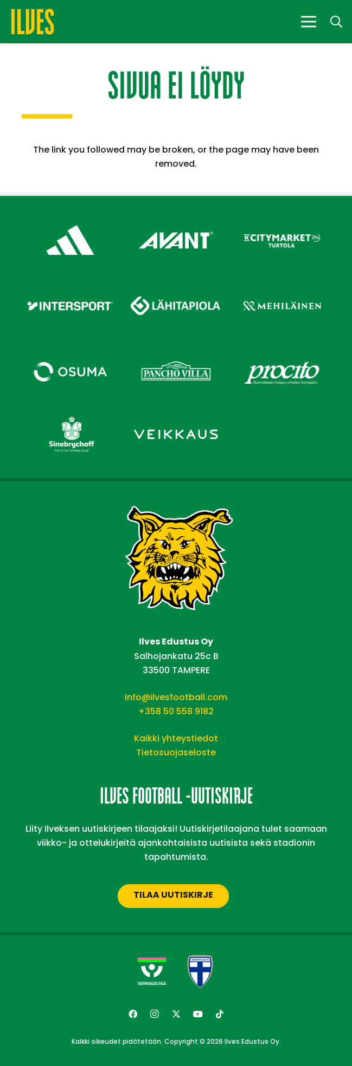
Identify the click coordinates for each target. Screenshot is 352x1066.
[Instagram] (154, 1014)
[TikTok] (220, 1014)
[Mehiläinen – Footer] (281, 286)
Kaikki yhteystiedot (176, 738)
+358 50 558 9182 (176, 711)
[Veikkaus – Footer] (176, 414)
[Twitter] (176, 1014)
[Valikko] (308, 21)
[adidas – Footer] (70, 220)
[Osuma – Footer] (70, 351)
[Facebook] (133, 1014)
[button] (336, 22)
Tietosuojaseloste (176, 752)
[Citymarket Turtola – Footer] (281, 220)
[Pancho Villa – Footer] (176, 351)
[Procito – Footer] (281, 351)
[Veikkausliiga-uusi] (152, 971)
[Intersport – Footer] (70, 286)
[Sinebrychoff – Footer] (70, 414)
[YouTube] (198, 1014)
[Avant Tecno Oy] (176, 220)
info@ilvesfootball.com (176, 697)
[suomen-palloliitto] (200, 971)
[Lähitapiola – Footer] (176, 282)
